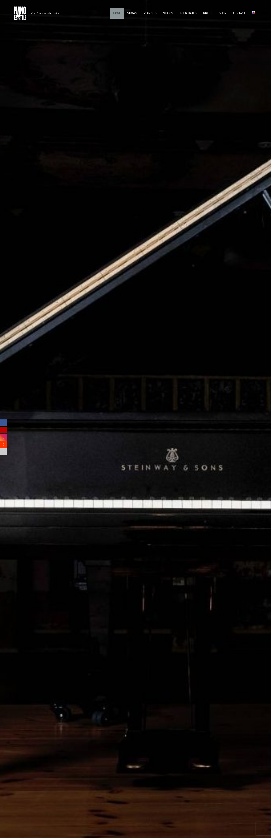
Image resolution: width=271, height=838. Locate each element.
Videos (168, 13)
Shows (132, 13)
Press (207, 13)
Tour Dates (188, 13)
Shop (223, 13)
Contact (239, 13)
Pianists (150, 13)
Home (117, 13)
